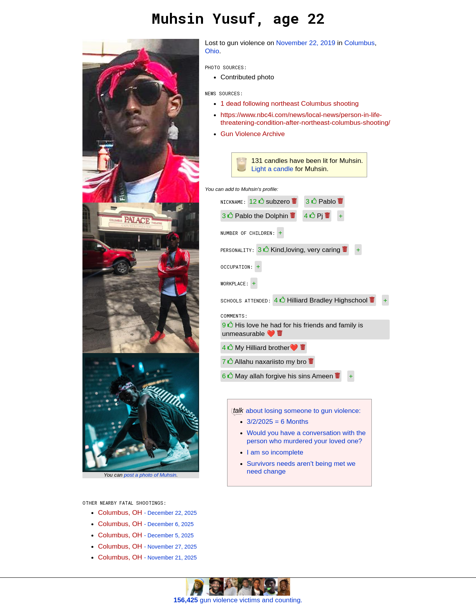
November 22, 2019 (305, 43)
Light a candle (272, 169)
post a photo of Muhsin (150, 475)
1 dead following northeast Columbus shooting (289, 103)
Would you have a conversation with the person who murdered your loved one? (306, 437)
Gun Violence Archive (252, 134)
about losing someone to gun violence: (296, 410)
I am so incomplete (275, 452)
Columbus (359, 43)
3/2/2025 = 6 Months (277, 421)
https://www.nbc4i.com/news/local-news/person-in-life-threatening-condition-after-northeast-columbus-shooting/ (305, 119)
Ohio (212, 51)
